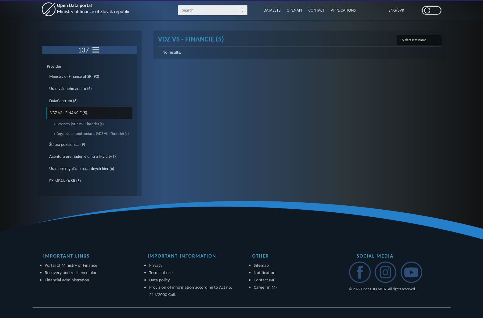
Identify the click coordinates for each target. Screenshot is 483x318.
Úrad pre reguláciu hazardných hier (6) (81, 168)
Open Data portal (93, 8)
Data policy (159, 280)
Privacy (155, 265)
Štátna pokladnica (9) (67, 144)
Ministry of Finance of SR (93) (74, 76)
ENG (392, 10)
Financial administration (67, 280)
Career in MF (266, 287)
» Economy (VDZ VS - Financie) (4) (79, 124)
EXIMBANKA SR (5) (65, 180)
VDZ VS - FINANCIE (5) (68, 112)
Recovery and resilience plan (71, 272)
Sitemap (261, 265)
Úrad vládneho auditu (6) (70, 88)
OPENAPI (294, 10)
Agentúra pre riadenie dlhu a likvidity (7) (83, 156)
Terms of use (161, 272)
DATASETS (272, 10)
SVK (401, 10)
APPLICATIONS (343, 10)
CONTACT (316, 10)
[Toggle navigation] (96, 50)
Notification (265, 272)
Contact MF (264, 280)
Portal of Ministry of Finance (71, 265)
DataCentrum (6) (63, 100)
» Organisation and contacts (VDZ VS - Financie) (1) (91, 134)
